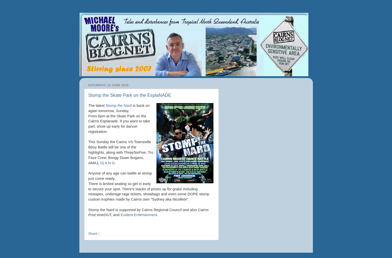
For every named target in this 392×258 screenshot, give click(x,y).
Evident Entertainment (139, 215)
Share (92, 233)
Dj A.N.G (107, 163)
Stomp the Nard (119, 106)
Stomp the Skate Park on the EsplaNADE (129, 95)
